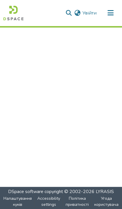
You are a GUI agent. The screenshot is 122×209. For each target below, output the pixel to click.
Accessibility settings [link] (48, 201)
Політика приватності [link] (77, 201)
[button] (13, 13)
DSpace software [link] (25, 191)
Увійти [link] (89, 13)
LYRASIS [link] (105, 191)
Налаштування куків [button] (17, 201)
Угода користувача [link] (106, 201)
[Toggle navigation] (110, 13)
